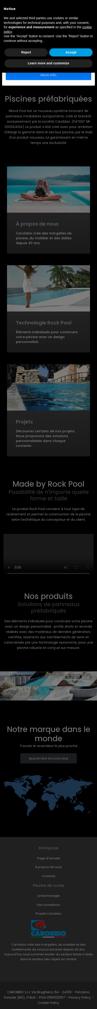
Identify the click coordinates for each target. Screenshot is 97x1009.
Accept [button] (71, 52)
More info (48, 74)
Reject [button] (26, 52)
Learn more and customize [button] (48, 63)
